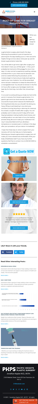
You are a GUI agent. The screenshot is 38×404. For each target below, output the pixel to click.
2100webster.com (19, 384)
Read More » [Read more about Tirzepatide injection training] (4, 357)
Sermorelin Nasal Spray (8, 266)
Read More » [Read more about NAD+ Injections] (4, 289)
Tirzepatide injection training (10, 348)
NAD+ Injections (6, 280)
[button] (34, 11)
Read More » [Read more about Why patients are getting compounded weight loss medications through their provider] (4, 324)
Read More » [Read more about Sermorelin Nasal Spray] (4, 275)
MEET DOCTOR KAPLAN (19, 202)
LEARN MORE (19, 175)
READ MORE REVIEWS (19, 228)
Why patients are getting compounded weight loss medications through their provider (17, 314)
